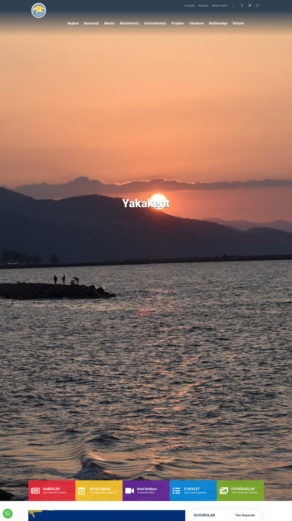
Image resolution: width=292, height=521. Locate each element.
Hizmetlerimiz (155, 23)
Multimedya (218, 23)
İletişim (238, 23)
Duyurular (203, 5)
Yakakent (196, 23)
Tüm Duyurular (245, 515)
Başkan (73, 23)
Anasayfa (190, 5)
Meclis (109, 23)
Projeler (178, 23)
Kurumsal (91, 23)
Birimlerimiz (129, 23)
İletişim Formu (219, 5)
